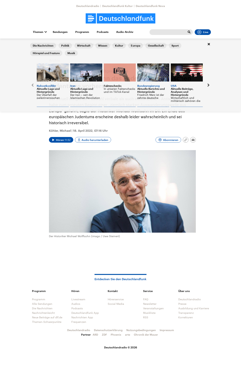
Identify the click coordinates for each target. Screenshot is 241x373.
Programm (82, 32)
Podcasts (102, 32)
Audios (75, 303)
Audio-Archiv (124, 32)
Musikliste (149, 312)
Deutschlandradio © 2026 (120, 347)
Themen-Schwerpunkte (46, 321)
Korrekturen (185, 317)
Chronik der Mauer (146, 334)
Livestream (78, 299)
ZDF (104, 334)
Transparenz (186, 312)
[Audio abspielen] (61, 140)
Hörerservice (116, 299)
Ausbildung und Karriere (193, 308)
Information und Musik (59, 44)
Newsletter (149, 303)
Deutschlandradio (87, 6)
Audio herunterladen (95, 139)
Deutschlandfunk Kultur (117, 6)
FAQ (145, 299)
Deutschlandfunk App (85, 312)
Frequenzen (78, 321)
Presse (182, 303)
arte (127, 334)
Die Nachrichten (42, 308)
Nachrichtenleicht (43, 312)
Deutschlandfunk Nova (150, 6)
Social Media (116, 303)
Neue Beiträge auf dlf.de (47, 317)
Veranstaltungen (153, 308)
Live (202, 32)
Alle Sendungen (42, 303)
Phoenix (116, 334)
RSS (145, 317)
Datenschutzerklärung (108, 330)
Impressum (167, 330)
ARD (95, 334)
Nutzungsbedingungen (141, 330)
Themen (38, 32)
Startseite (36, 44)
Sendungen (60, 32)
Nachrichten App (82, 317)
